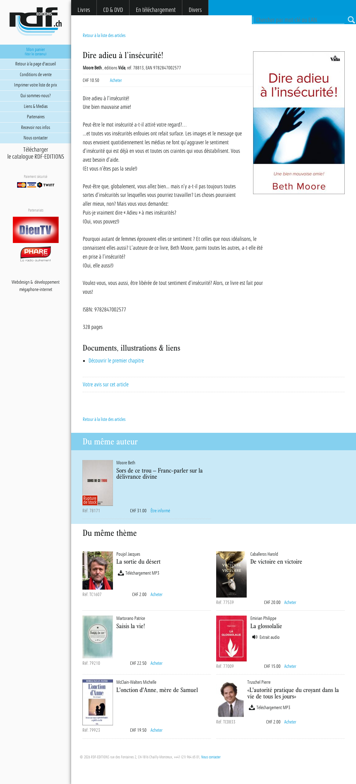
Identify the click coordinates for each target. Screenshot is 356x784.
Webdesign (21, 282)
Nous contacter (210, 757)
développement (47, 282)
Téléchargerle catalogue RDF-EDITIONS (35, 153)
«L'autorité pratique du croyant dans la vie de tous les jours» (293, 693)
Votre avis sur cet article (106, 384)
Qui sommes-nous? (35, 95)
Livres (84, 9)
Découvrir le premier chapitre (116, 360)
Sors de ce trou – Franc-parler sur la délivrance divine (159, 473)
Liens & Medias (36, 106)
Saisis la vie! (130, 625)
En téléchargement (156, 9)
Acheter (116, 80)
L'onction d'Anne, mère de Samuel (157, 689)
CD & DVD (113, 9)
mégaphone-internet (35, 289)
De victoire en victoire (276, 561)
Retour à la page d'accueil (35, 64)
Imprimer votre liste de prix (35, 85)
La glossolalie (266, 625)
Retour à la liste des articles (104, 35)
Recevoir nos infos (35, 127)
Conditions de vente (36, 74)
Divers (195, 9)
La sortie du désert (138, 561)
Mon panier (36, 52)
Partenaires (36, 117)
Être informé (160, 510)
